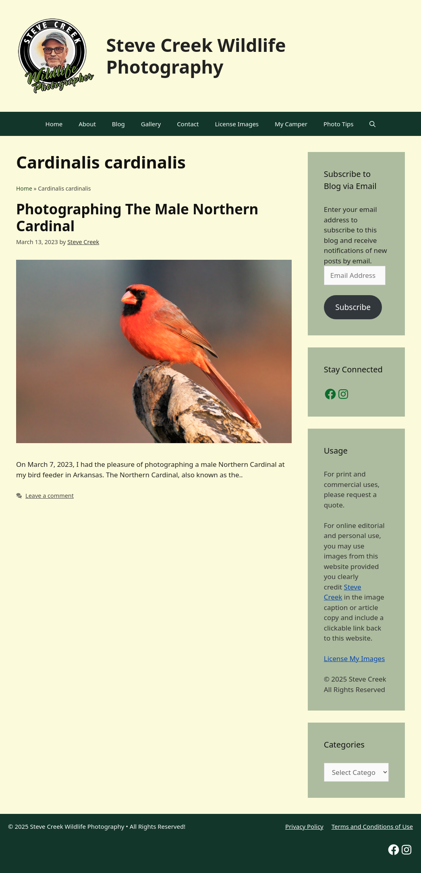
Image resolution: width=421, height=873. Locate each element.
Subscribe (353, 307)
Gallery (151, 124)
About (87, 124)
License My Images (354, 658)
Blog (118, 124)
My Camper (291, 124)
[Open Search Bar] (372, 124)
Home (54, 124)
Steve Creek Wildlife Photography (196, 56)
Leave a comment (49, 495)
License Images (237, 124)
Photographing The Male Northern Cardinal (137, 217)
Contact (188, 124)
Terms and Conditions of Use (372, 826)
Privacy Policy (304, 826)
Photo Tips (338, 124)
